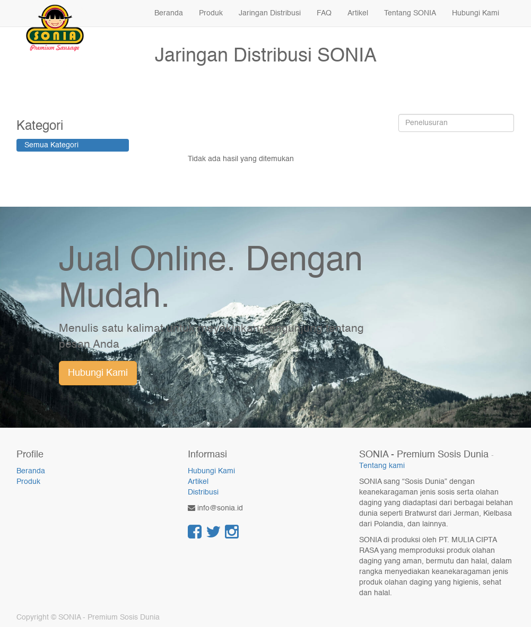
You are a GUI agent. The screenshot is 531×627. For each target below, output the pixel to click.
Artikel (198, 481)
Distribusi (203, 492)
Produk (28, 481)
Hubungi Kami (98, 373)
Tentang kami (382, 466)
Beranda (30, 471)
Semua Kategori (51, 145)
